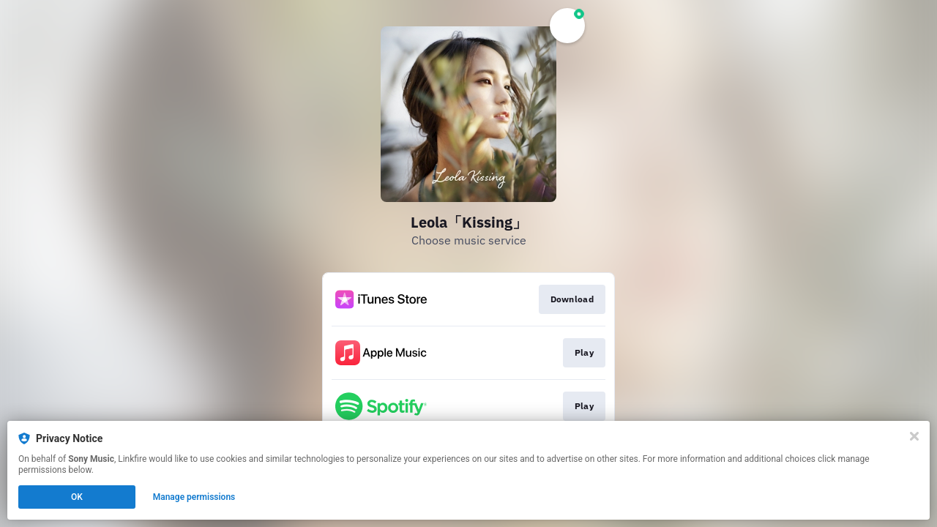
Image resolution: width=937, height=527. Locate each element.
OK (77, 497)
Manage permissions (194, 497)
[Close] (914, 436)
